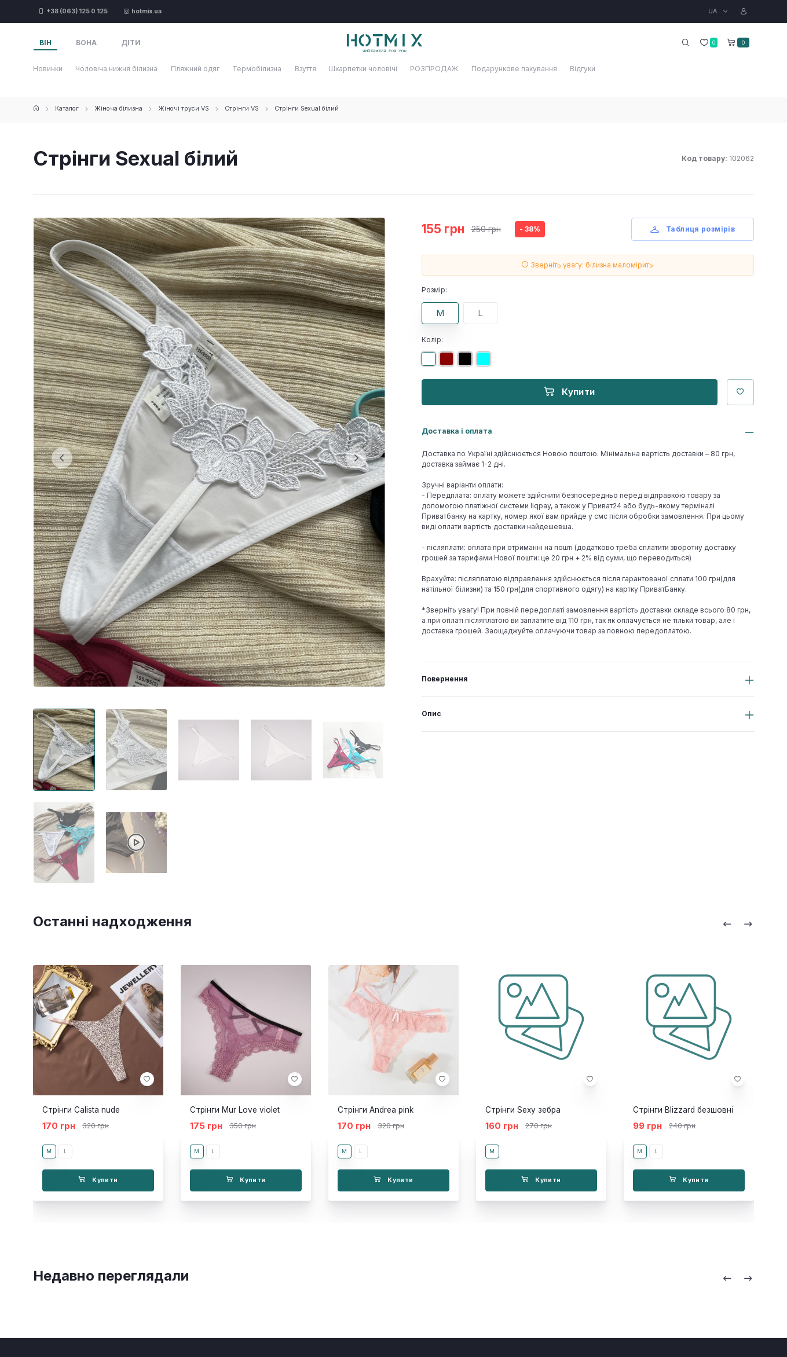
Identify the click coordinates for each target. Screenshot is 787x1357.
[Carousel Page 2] (136, 750)
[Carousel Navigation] (738, 924)
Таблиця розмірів (692, 229)
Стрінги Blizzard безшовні (683, 1109)
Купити (569, 391)
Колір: (432, 339)
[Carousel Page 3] (209, 750)
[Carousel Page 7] (136, 842)
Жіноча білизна (118, 108)
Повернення (445, 678)
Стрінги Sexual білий (306, 108)
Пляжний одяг (195, 68)
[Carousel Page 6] (64, 842)
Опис (431, 713)
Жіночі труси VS (183, 108)
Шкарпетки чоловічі (363, 68)
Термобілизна (256, 68)
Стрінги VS (242, 108)
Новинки (48, 68)
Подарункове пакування (514, 68)
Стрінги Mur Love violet (235, 1109)
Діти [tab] (131, 42)
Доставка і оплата (457, 431)
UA (713, 11)
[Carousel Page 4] (281, 750)
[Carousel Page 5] (354, 750)
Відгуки (582, 68)
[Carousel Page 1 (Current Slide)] (64, 750)
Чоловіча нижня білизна (116, 68)
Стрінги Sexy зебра (523, 1109)
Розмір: (434, 289)
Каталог (67, 108)
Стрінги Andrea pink (375, 1109)
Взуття (305, 68)
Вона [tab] (86, 42)
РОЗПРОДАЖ (434, 68)
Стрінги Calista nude (81, 1109)
